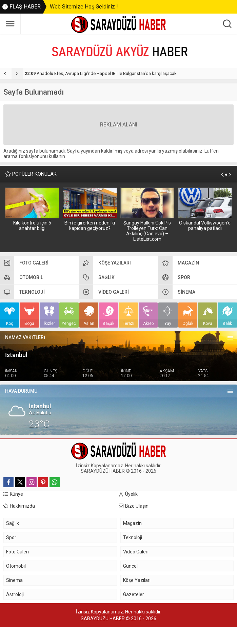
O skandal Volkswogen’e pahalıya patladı (205, 225)
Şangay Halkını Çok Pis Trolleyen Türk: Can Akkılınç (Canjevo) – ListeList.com (147, 231)
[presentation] (6, 73)
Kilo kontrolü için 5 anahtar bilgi (32, 225)
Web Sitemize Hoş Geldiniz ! (84, 6)
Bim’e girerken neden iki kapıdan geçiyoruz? (89, 225)
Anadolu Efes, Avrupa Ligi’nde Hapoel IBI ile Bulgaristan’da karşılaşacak (101, 73)
